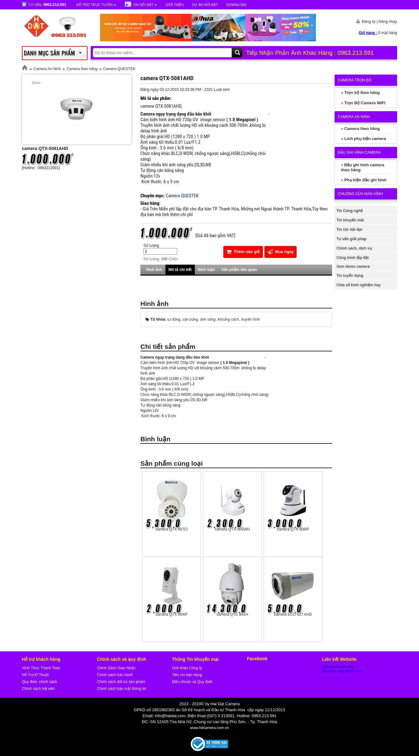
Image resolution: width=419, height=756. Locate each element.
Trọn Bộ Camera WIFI (365, 103)
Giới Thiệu (174, 5)
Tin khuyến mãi (350, 220)
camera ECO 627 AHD (293, 614)
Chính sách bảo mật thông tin (121, 688)
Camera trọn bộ (354, 80)
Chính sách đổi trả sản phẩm (121, 682)
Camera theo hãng (82, 69)
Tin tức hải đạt (349, 229)
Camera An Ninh (47, 69)
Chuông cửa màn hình (360, 194)
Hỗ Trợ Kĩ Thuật (35, 675)
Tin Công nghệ (349, 211)
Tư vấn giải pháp (351, 239)
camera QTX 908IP (293, 529)
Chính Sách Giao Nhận (116, 668)
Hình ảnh (154, 269)
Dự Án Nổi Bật (205, 5)
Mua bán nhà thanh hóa (342, 671)
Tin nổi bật (143, 5)
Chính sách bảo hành (115, 675)
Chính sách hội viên (38, 688)
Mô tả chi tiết (180, 269)
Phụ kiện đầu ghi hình (365, 180)
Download (236, 5)
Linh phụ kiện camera (365, 138)
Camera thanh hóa (337, 667)
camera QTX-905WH (232, 529)
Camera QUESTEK (119, 69)
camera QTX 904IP (172, 614)
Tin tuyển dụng (349, 275)
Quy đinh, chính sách (39, 682)
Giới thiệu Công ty (187, 668)
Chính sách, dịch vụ (354, 248)
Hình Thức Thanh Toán (41, 668)
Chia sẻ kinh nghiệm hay (358, 285)
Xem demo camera (353, 266)
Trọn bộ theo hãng (362, 92)
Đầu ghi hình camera (359, 152)
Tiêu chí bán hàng (187, 675)
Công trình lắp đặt (352, 258)
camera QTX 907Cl (172, 529)
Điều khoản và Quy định (192, 682)
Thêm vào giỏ (243, 251)
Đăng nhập (388, 21)
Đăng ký (369, 21)
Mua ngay (280, 251)
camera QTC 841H (232, 614)
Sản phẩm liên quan (239, 269)
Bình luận (206, 269)
